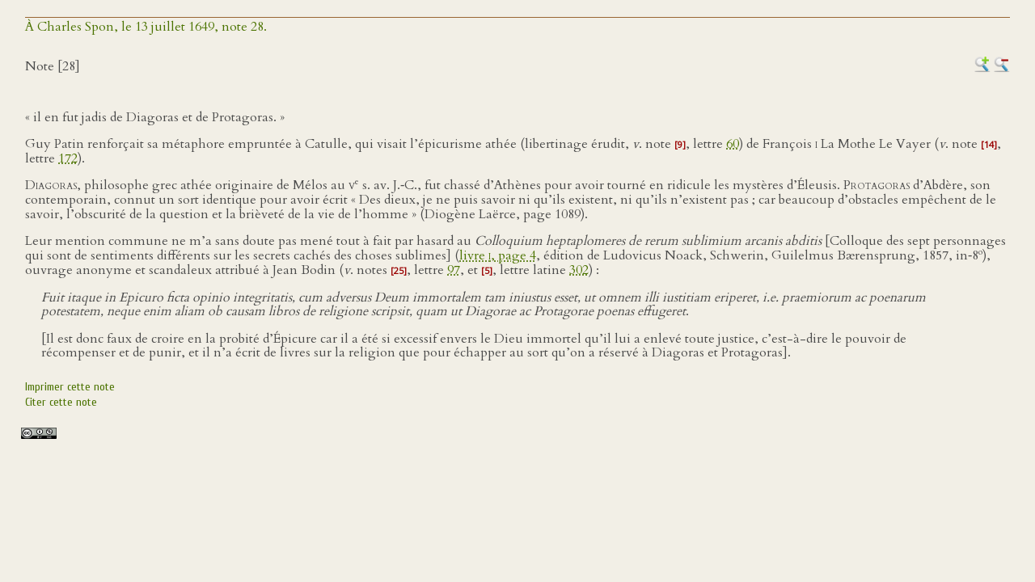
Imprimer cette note (70, 387)
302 (579, 270)
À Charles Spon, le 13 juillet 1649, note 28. (146, 27)
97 (453, 270)
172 (68, 158)
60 (732, 144)
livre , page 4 (497, 255)
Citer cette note (61, 402)
